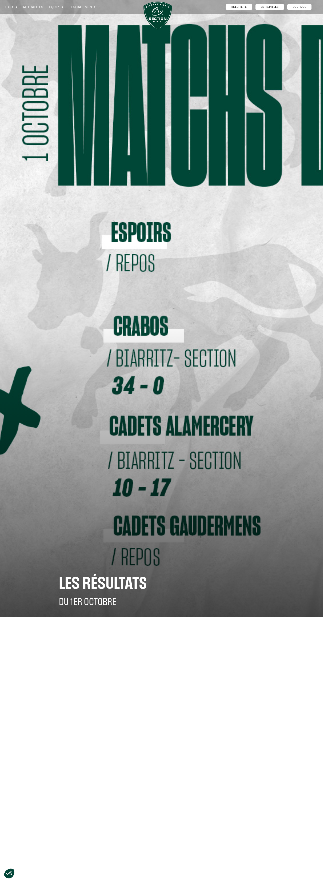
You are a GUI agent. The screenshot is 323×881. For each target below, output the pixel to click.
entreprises (270, 6)
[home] (157, 16)
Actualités (33, 7)
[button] (11, 7)
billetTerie (239, 6)
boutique (299, 6)
